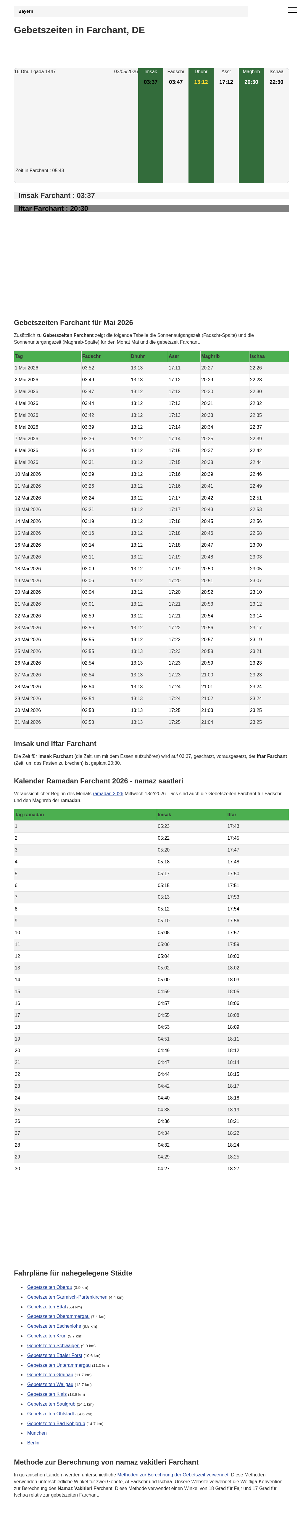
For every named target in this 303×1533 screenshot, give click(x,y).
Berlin (33, 1442)
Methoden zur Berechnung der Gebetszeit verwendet (172, 1474)
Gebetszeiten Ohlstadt (50, 1413)
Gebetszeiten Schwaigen (53, 1345)
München (37, 1433)
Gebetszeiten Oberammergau (58, 1316)
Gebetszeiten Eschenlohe (54, 1326)
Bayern (25, 11)
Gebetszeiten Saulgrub (51, 1403)
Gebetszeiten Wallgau (50, 1384)
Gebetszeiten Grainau (50, 1374)
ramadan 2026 (108, 793)
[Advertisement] (76, 125)
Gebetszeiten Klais (47, 1394)
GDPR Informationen (36, 1524)
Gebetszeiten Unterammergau (59, 1365)
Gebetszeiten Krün (47, 1335)
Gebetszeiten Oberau (49, 1287)
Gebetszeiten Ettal (46, 1306)
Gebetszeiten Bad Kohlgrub (56, 1423)
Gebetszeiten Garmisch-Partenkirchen (67, 1297)
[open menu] (292, 10)
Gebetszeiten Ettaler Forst (54, 1355)
